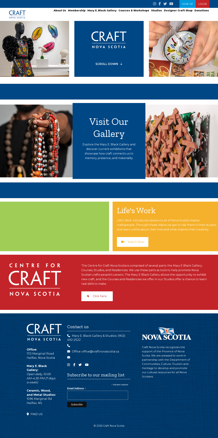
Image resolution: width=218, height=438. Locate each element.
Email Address (76, 388)
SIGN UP (187, 4)
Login (202, 4)
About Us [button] (60, 10)
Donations (201, 10)
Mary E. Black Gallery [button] (102, 10)
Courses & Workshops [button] (134, 10)
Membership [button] (77, 10)
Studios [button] (156, 10)
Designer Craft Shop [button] (178, 10)
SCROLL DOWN (108, 64)
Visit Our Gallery (109, 127)
